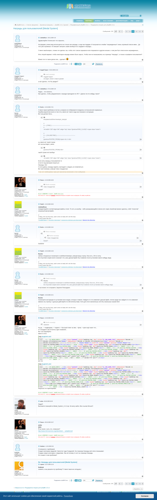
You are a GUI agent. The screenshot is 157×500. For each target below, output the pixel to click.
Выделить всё (46, 336)
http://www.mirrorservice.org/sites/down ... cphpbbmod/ (55, 431)
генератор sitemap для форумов (71, 220)
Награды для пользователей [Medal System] (35, 28)
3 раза (26, 215)
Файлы (97, 21)
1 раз (25, 194)
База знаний (108, 21)
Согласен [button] (144, 496)
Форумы (88, 21)
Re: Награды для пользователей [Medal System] (57, 462)
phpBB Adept (43, 220)
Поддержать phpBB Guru (61, 64)
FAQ (132, 21)
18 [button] (136, 31)
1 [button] (121, 31)
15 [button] (126, 31)
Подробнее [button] (68, 496)
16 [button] (130, 31)
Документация (121, 21)
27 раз (26, 196)
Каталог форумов (54, 220)
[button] (115, 31)
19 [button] (139, 31)
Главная (79, 21)
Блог (138, 21)
